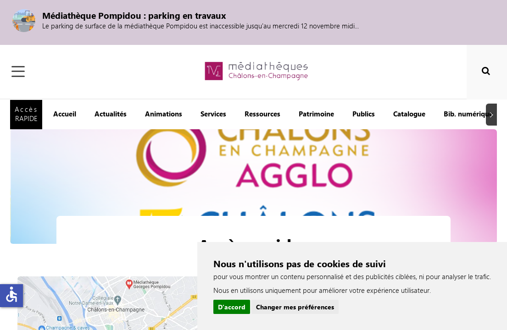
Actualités (111, 113)
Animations (163, 113)
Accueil (64, 113)
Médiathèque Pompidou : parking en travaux (134, 15)
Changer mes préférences (295, 306)
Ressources (262, 113)
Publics (363, 113)
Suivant (493, 114)
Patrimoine (316, 113)
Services (213, 113)
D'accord (231, 306)
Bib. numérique (468, 113)
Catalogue (409, 113)
